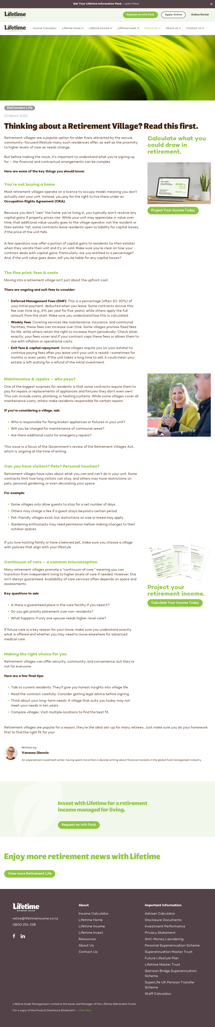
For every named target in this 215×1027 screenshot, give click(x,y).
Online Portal (200, 14)
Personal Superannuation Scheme (172, 945)
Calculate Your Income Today (175, 603)
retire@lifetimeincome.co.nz (35, 918)
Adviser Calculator (160, 913)
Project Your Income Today (173, 210)
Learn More (106, 4)
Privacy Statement (160, 933)
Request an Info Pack (140, 14)
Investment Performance (165, 926)
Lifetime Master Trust (162, 964)
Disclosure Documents (163, 920)
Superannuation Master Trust (168, 952)
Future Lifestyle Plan (162, 958)
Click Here (84, 1010)
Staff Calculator (158, 994)
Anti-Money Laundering (164, 939)
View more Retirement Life (30, 873)
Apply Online (173, 14)
